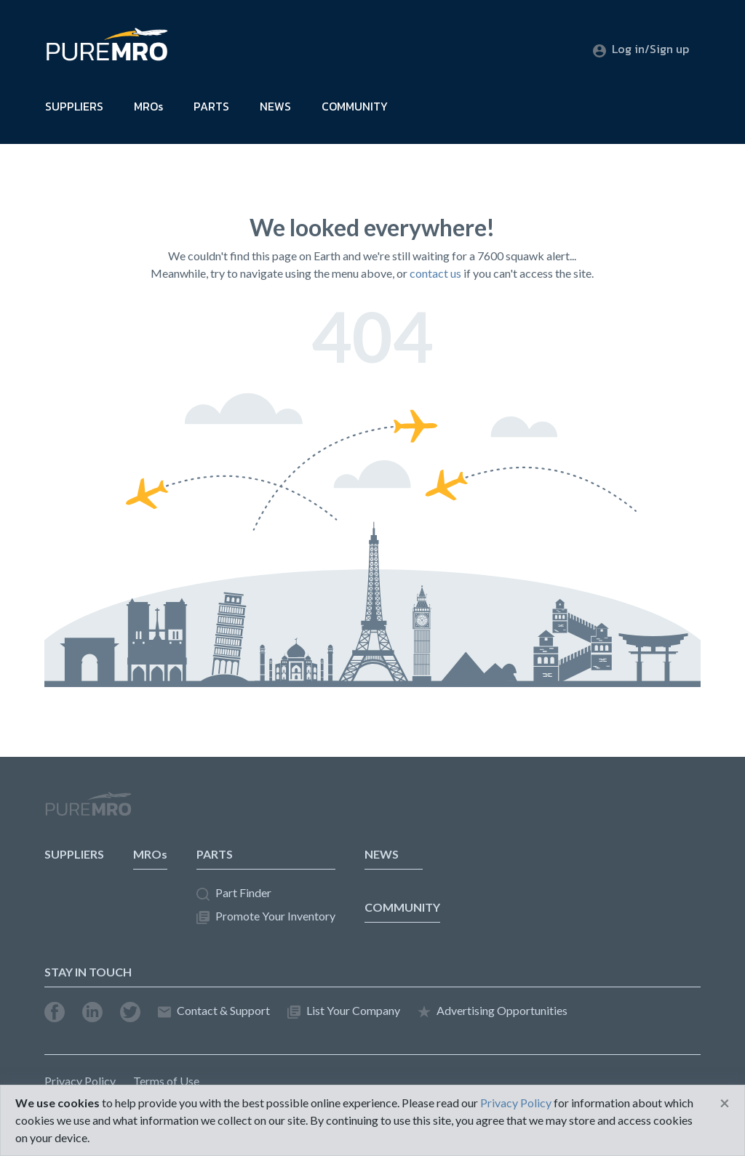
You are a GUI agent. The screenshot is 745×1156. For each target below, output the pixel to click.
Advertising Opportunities (492, 1011)
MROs (148, 106)
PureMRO (88, 810)
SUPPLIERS (74, 106)
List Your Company (343, 1011)
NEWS (275, 106)
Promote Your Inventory (265, 916)
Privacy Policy (80, 1081)
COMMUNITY (355, 106)
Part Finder (233, 893)
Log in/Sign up (641, 48)
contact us (435, 273)
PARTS (211, 106)
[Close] (724, 1102)
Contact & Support (214, 1011)
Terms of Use (166, 1081)
